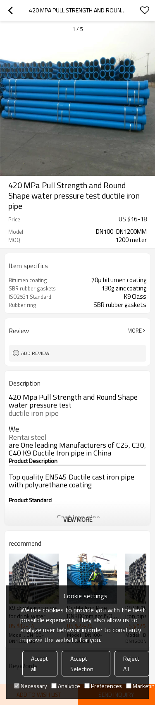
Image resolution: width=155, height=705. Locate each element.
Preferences (103, 685)
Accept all (39, 663)
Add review (35, 353)
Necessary (30, 685)
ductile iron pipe (34, 413)
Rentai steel (28, 437)
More (134, 330)
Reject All (131, 663)
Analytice (65, 685)
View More (77, 519)
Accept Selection (81, 663)
